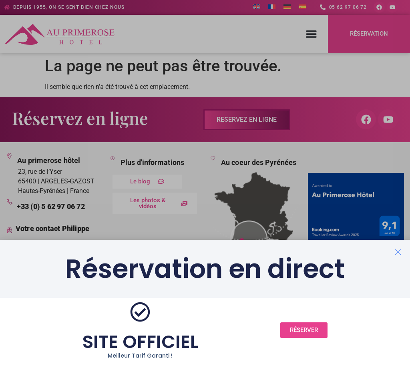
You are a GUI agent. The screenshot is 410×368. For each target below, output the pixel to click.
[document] (205, 184)
